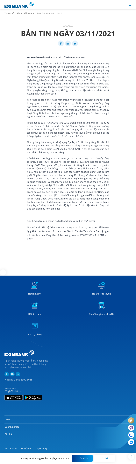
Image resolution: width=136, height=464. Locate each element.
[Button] (82, 458)
